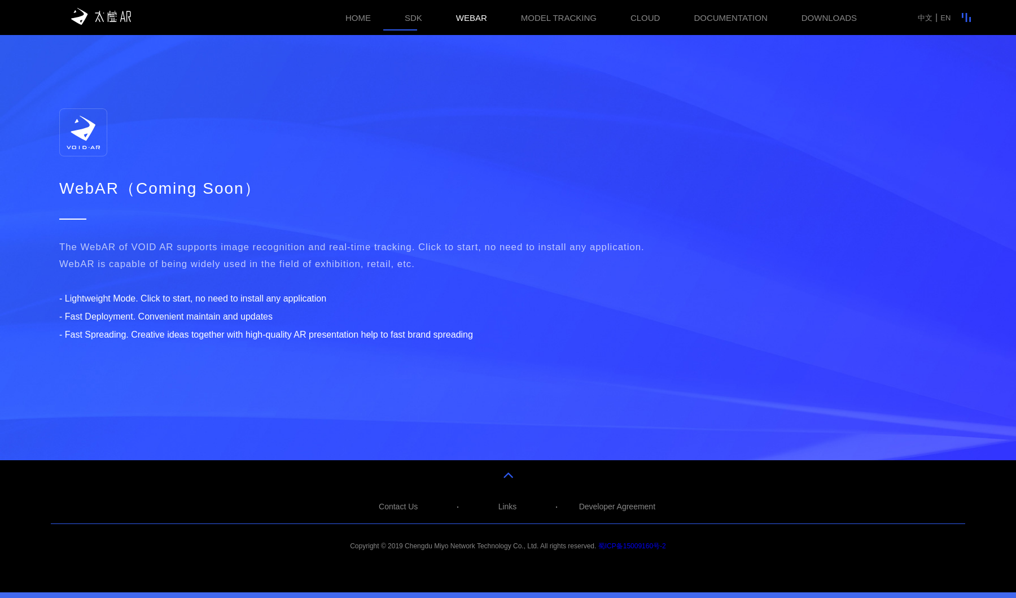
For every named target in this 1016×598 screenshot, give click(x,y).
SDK (413, 18)
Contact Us (398, 506)
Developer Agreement (617, 506)
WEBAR (471, 18)
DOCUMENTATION (730, 18)
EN (945, 18)
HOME (358, 18)
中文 (925, 18)
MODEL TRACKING (559, 18)
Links (507, 506)
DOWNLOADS (829, 18)
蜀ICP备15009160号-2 (632, 546)
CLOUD (645, 18)
